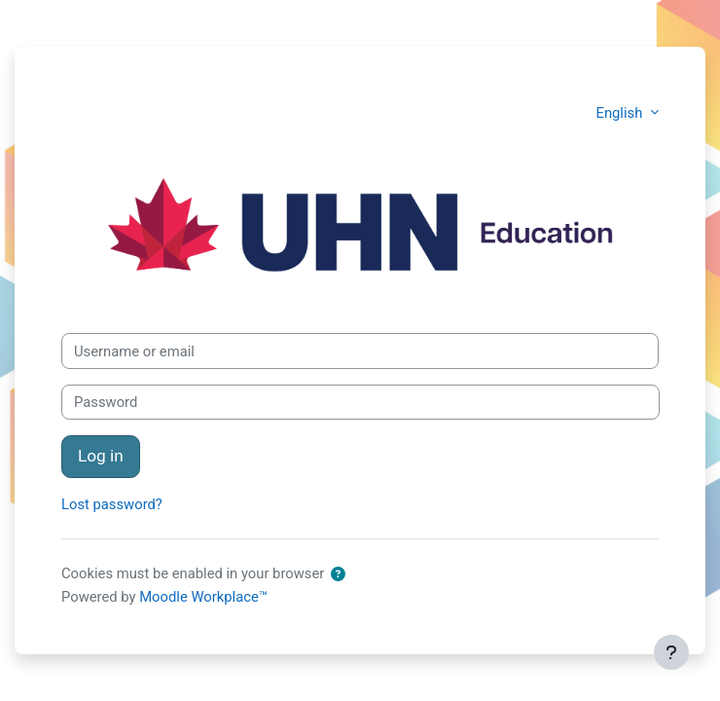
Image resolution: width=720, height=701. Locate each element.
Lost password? (111, 504)
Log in (101, 455)
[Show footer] (671, 652)
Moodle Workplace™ (203, 597)
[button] (337, 574)
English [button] (621, 113)
